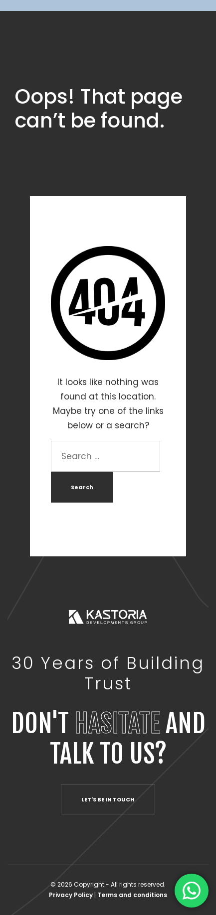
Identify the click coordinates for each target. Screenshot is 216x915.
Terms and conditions (132, 895)
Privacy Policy (71, 895)
